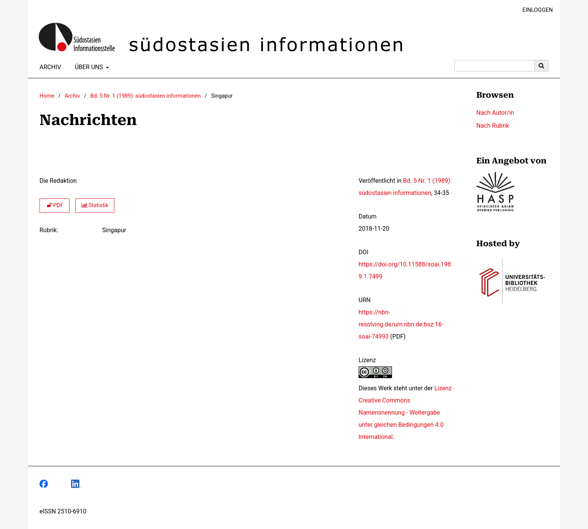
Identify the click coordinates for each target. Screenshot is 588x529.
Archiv (48, 67)
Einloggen (535, 10)
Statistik (95, 205)
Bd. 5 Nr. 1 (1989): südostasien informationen (145, 96)
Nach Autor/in (495, 112)
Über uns (88, 67)
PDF (54, 205)
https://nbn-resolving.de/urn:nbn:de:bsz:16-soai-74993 (401, 324)
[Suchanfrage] (494, 65)
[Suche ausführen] (541, 65)
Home (47, 96)
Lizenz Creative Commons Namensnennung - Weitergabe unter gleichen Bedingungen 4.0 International (405, 412)
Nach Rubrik (492, 125)
